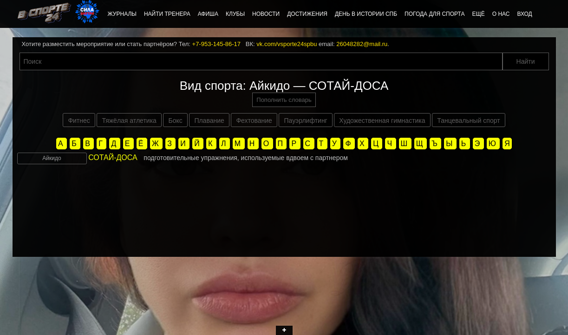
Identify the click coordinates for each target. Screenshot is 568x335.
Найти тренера (167, 14)
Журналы (122, 14)
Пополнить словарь (283, 99)
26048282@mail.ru (361, 43)
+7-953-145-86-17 (216, 43)
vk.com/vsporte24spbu (286, 43)
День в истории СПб (366, 14)
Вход (524, 14)
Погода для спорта (434, 14)
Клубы (235, 14)
